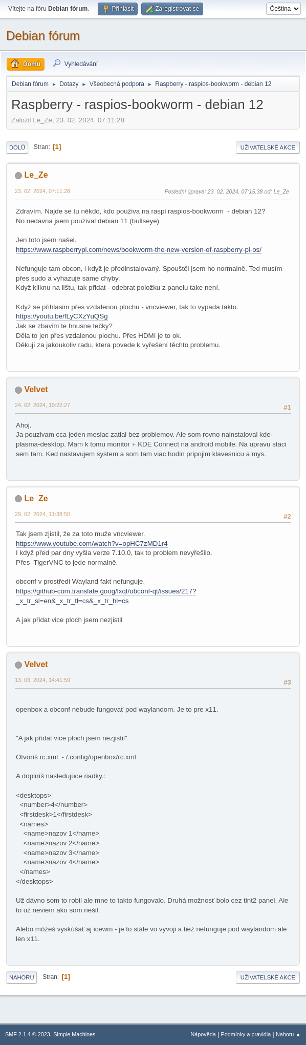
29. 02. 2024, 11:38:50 (42, 514)
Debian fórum (43, 35)
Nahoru (21, 977)
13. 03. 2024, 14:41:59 (42, 680)
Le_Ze (36, 174)
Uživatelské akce (268, 147)
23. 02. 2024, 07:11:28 (42, 191)
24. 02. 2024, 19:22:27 (42, 405)
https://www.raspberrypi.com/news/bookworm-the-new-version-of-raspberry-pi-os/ (138, 249)
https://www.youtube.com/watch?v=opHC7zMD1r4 (92, 543)
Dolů (17, 147)
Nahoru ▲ (288, 1034)
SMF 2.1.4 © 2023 (27, 1034)
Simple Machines (74, 1034)
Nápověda (203, 1034)
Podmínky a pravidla (246, 1034)
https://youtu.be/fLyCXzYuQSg (62, 316)
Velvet (36, 389)
